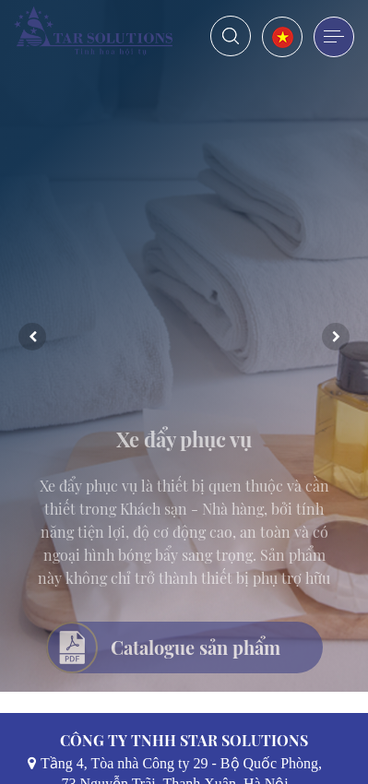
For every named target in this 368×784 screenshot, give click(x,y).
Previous (32, 336)
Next (336, 336)
